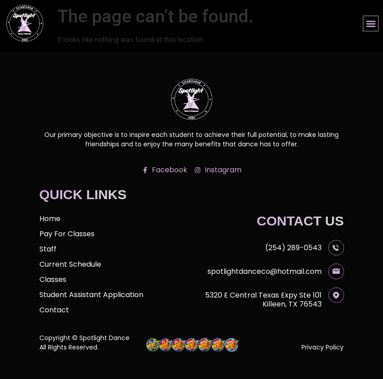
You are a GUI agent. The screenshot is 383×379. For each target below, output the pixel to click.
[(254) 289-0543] (336, 248)
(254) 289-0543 (293, 248)
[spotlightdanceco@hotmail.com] (336, 271)
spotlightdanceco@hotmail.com (264, 271)
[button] (370, 23)
